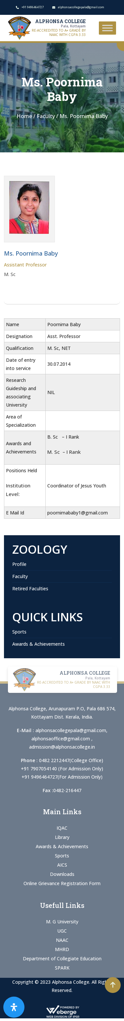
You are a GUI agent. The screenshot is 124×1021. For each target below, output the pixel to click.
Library (62, 837)
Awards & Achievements (38, 644)
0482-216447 (67, 790)
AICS (62, 865)
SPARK (62, 968)
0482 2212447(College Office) (71, 760)
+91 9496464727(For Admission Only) (62, 777)
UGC (62, 931)
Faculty (20, 576)
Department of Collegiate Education (62, 958)
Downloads (62, 874)
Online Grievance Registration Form (62, 883)
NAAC (62, 940)
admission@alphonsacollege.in (62, 747)
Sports (19, 632)
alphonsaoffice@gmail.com (61, 738)
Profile (19, 564)
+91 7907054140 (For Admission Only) (62, 768)
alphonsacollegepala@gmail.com (70, 730)
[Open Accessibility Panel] (13, 1007)
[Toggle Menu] (107, 28)
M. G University (62, 921)
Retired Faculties (30, 588)
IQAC (62, 828)
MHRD (62, 949)
